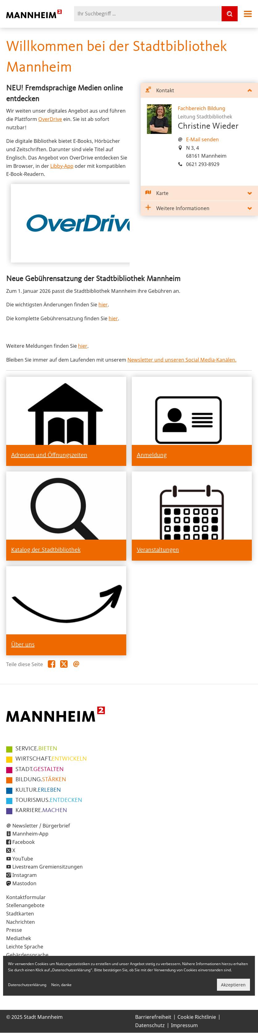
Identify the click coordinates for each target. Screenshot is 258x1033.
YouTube (22, 858)
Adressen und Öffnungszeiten (49, 455)
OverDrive (50, 119)
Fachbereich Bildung (201, 108)
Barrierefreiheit (153, 1017)
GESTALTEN (39, 769)
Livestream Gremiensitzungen (47, 866)
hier (103, 304)
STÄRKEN (40, 780)
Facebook (23, 842)
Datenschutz (150, 1025)
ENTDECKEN (48, 800)
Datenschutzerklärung (27, 984)
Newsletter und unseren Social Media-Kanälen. (181, 359)
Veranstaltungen (158, 550)
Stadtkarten (20, 913)
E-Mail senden (202, 139)
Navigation (248, 14)
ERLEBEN (38, 790)
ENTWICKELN (51, 759)
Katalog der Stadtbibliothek (46, 550)
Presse (14, 930)
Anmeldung (152, 455)
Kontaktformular (26, 897)
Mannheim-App (30, 833)
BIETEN (36, 749)
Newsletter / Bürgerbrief (41, 825)
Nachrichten (20, 922)
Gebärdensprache (27, 955)
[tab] (199, 90)
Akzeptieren (233, 985)
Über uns (23, 645)
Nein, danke (61, 984)
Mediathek (18, 938)
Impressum (184, 1025)
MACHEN (41, 810)
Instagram (24, 875)
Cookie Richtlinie (196, 1017)
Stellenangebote (25, 905)
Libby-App (61, 166)
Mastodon (24, 883)
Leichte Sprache (24, 946)
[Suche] (230, 13)
